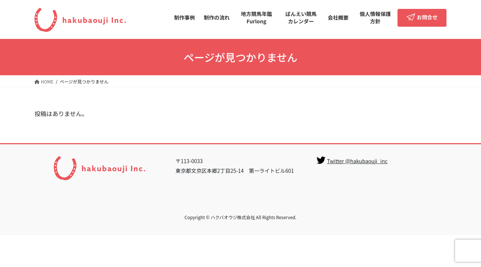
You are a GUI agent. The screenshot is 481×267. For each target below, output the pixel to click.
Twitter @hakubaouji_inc (357, 161)
